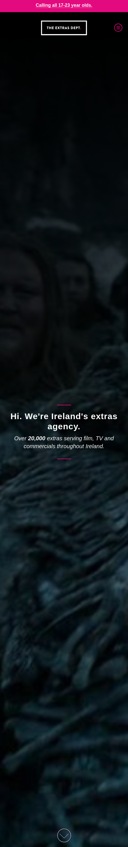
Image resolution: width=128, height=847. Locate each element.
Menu (118, 27)
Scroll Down (64, 835)
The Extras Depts (64, 28)
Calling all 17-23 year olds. (64, 5)
